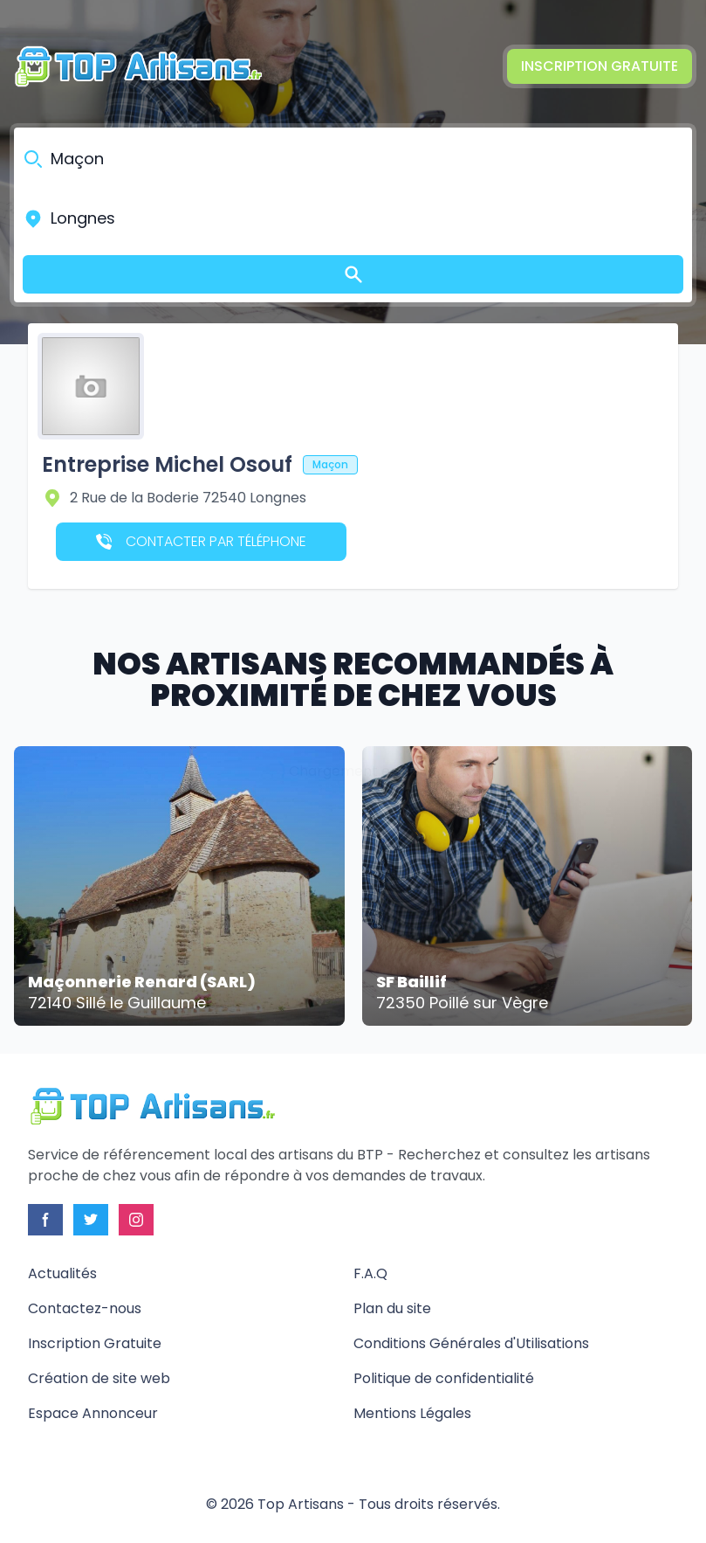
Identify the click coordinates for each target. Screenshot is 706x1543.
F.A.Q (370, 1273)
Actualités (62, 1273)
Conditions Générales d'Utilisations (471, 1343)
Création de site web (99, 1378)
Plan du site (392, 1308)
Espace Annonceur (93, 1413)
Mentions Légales (412, 1413)
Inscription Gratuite (599, 66)
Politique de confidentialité (443, 1378)
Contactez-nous (84, 1308)
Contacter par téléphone (201, 541)
